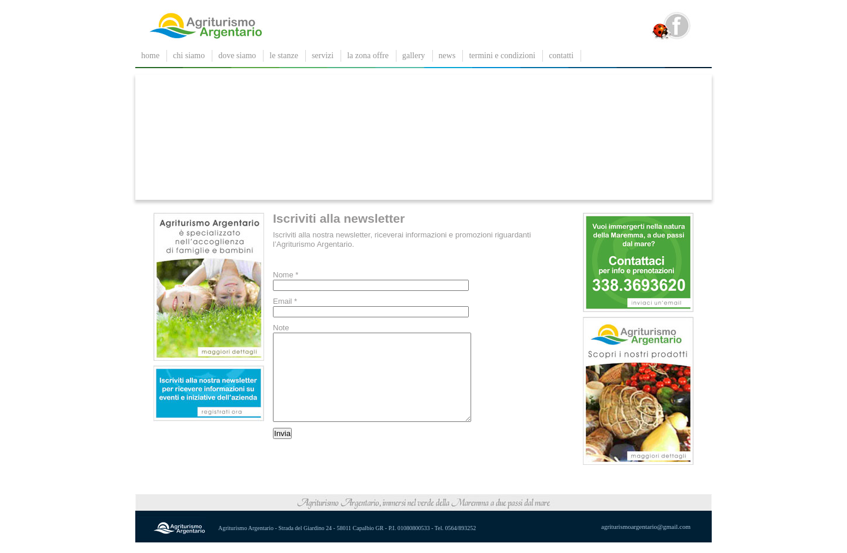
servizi (323, 55)
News (447, 55)
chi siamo (189, 55)
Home (150, 55)
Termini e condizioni (502, 55)
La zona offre (367, 55)
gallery (413, 55)
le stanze (283, 55)
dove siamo (237, 55)
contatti (561, 55)
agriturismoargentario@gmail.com (646, 537)
